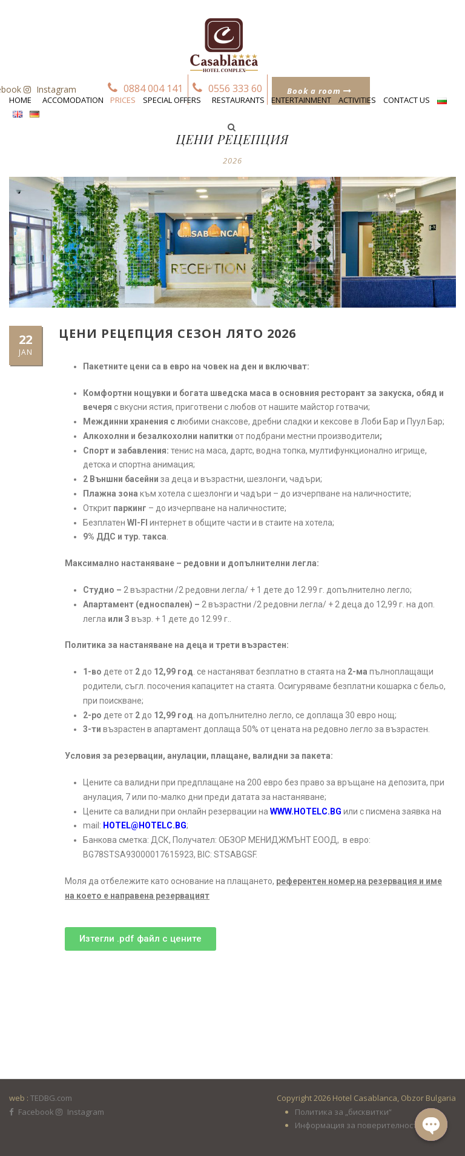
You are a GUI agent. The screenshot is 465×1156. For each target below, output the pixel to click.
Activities (357, 99)
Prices (123, 99)
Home (20, 99)
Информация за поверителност (356, 1125)
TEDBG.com (51, 1097)
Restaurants (238, 99)
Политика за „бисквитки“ (343, 1111)
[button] (140, 939)
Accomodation (73, 99)
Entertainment (301, 99)
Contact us (406, 99)
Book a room (319, 90)
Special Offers (172, 99)
